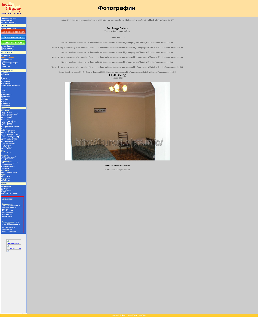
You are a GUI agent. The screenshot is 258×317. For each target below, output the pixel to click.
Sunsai (113, 170)
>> (124, 37)
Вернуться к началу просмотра (117, 165)
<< (111, 37)
